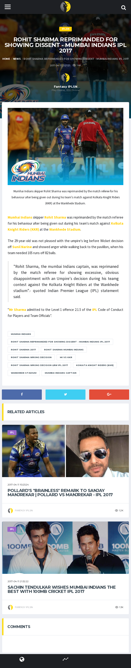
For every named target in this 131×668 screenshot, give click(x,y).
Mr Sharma (17, 309)
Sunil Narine (22, 247)
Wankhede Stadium (64, 229)
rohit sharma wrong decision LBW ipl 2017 (39, 365)
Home (6, 58)
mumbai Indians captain (60, 373)
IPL (94, 309)
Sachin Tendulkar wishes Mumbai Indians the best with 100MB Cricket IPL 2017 (62, 589)
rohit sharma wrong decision (31, 357)
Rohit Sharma (55, 217)
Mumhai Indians (20, 217)
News (17, 58)
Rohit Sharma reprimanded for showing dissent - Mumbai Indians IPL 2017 (60, 341)
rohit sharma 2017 (23, 349)
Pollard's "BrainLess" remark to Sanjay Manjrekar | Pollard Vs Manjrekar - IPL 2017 (60, 492)
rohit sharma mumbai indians (64, 349)
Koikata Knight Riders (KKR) (95, 365)
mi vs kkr (66, 357)
